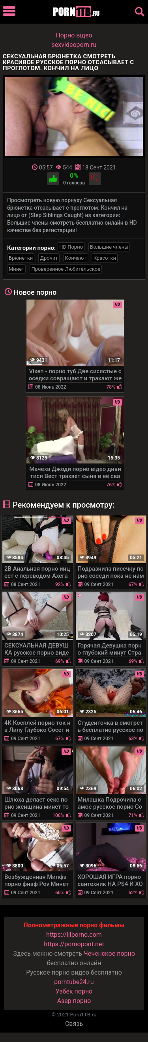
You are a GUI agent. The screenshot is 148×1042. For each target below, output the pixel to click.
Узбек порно (74, 991)
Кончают (75, 258)
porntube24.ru (74, 982)
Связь (74, 1023)
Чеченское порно (109, 953)
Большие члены (109, 247)
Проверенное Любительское (65, 269)
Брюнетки (21, 258)
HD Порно (71, 247)
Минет (16, 269)
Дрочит (49, 258)
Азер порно (74, 1001)
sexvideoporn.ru (74, 44)
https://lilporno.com (74, 934)
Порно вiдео (74, 35)
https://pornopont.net (74, 944)
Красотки (105, 258)
